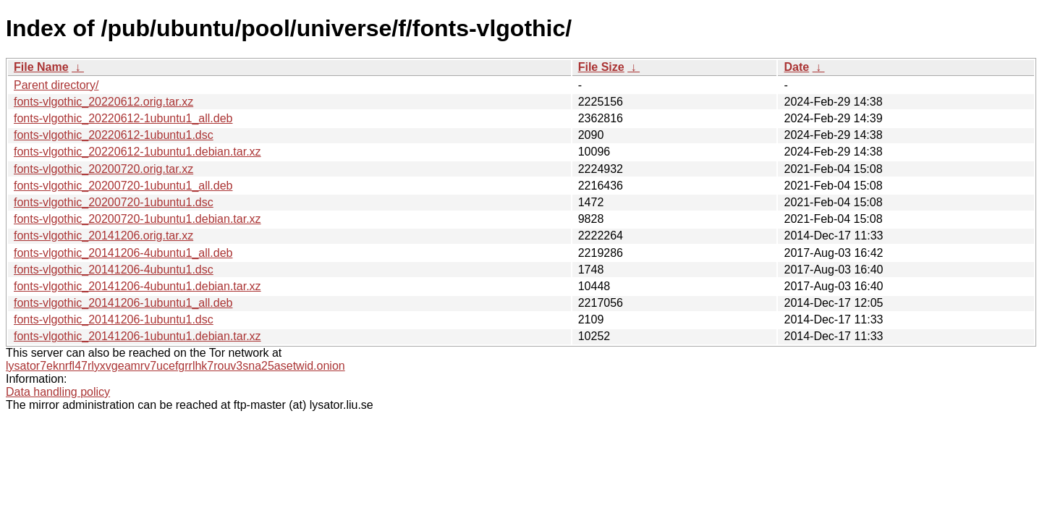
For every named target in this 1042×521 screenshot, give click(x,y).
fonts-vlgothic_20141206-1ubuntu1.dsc (113, 319)
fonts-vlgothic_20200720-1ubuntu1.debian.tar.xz (137, 219)
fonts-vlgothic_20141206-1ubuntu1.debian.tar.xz (137, 336)
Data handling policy (58, 392)
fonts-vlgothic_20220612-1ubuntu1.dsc (113, 135)
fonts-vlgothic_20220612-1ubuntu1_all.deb (123, 118)
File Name (41, 67)
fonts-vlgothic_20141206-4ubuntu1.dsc (113, 269)
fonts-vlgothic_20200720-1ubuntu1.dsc (113, 202)
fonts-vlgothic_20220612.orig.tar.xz (103, 102)
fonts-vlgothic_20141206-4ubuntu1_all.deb (123, 253)
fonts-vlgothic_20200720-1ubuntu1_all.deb (123, 185)
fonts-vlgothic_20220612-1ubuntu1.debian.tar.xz (137, 151)
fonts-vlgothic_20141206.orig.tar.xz (103, 235)
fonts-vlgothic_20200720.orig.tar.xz (103, 169)
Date (796, 67)
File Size (601, 67)
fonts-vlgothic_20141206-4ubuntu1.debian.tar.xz (137, 286)
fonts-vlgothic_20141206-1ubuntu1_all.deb (123, 303)
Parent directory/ (56, 85)
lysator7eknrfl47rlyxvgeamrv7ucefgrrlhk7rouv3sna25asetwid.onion (175, 366)
